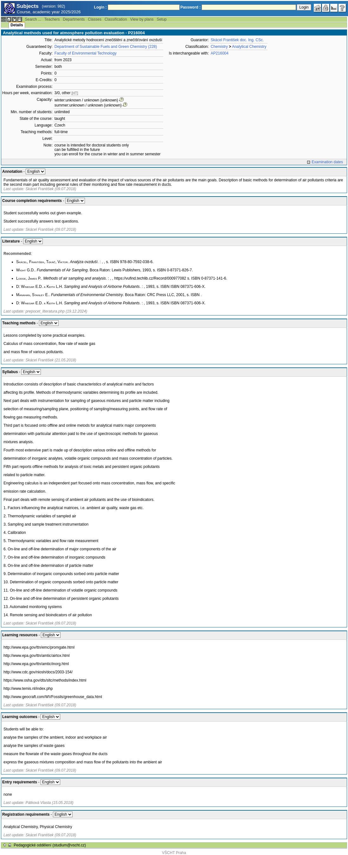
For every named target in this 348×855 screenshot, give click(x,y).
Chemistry (219, 46)
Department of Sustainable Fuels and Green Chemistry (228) (106, 46)
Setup (161, 19)
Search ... (33, 19)
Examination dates (327, 162)
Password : (190, 7)
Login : (100, 7)
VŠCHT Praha (174, 853)
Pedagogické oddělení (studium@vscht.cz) (50, 845)
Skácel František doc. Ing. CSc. (237, 40)
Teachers (52, 19)
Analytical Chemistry (249, 46)
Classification (116, 19)
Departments (74, 19)
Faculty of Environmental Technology (86, 53)
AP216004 (220, 53)
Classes (94, 19)
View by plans (142, 19)
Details (16, 25)
